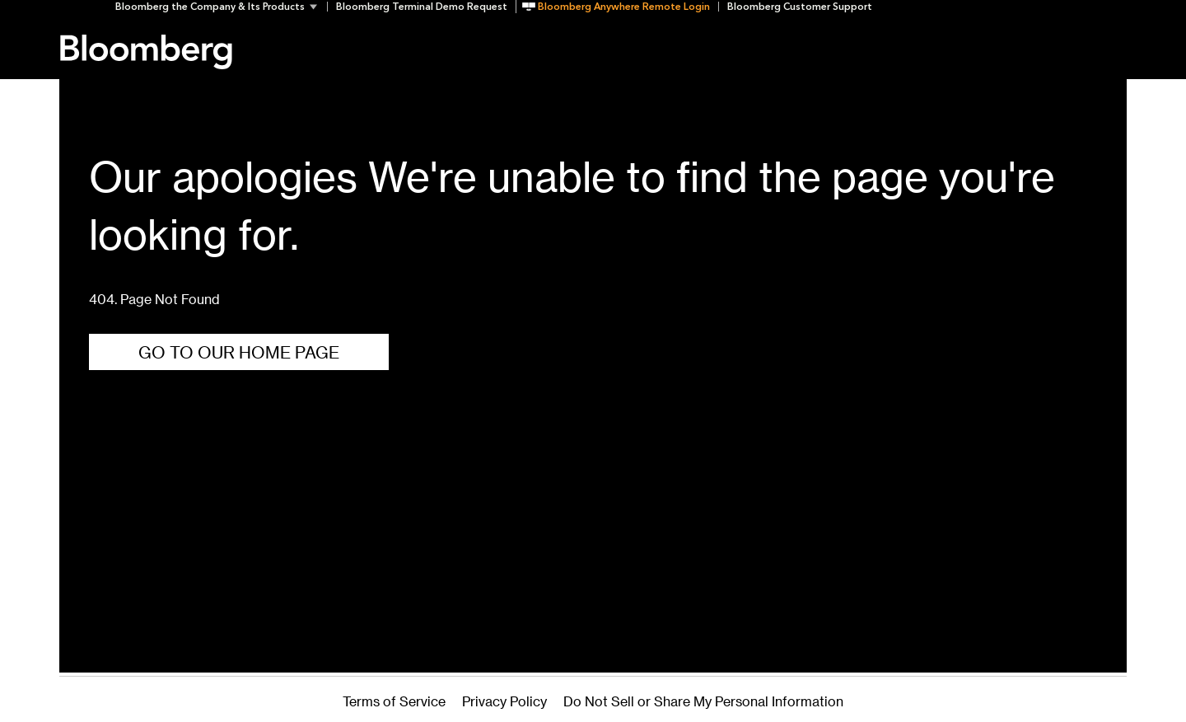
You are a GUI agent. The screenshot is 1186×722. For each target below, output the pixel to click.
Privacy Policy (504, 701)
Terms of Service (394, 701)
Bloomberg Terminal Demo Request (421, 7)
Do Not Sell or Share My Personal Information (703, 701)
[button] (221, 7)
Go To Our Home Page (238, 352)
